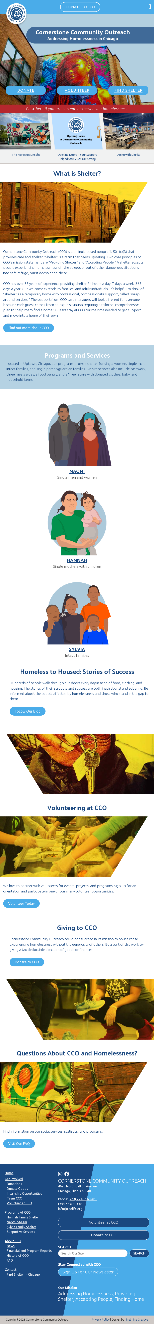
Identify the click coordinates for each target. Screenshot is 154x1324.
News (11, 1246)
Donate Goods (17, 1188)
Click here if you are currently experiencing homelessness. (77, 108)
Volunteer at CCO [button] (103, 1222)
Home (9, 1173)
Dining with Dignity (128, 154)
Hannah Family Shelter (23, 1217)
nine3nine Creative (136, 1319)
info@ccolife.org (70, 1209)
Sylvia (77, 648)
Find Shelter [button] (128, 90)
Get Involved (14, 1179)
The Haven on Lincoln (26, 154)
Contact (10, 1269)
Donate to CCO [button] (80, 7)
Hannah (77, 559)
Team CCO (14, 1198)
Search (64, 1247)
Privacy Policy (100, 1319)
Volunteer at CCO (19, 1203)
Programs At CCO (17, 1212)
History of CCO (18, 1255)
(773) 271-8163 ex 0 (83, 1199)
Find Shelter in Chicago (23, 1274)
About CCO (13, 1241)
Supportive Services (21, 1232)
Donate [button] (25, 90)
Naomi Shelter (17, 1222)
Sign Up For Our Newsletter (88, 1271)
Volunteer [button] (77, 90)
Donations (14, 1184)
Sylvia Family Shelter (21, 1227)
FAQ (10, 1260)
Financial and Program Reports (29, 1250)
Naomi (77, 470)
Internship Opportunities (24, 1193)
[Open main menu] (150, 6)
